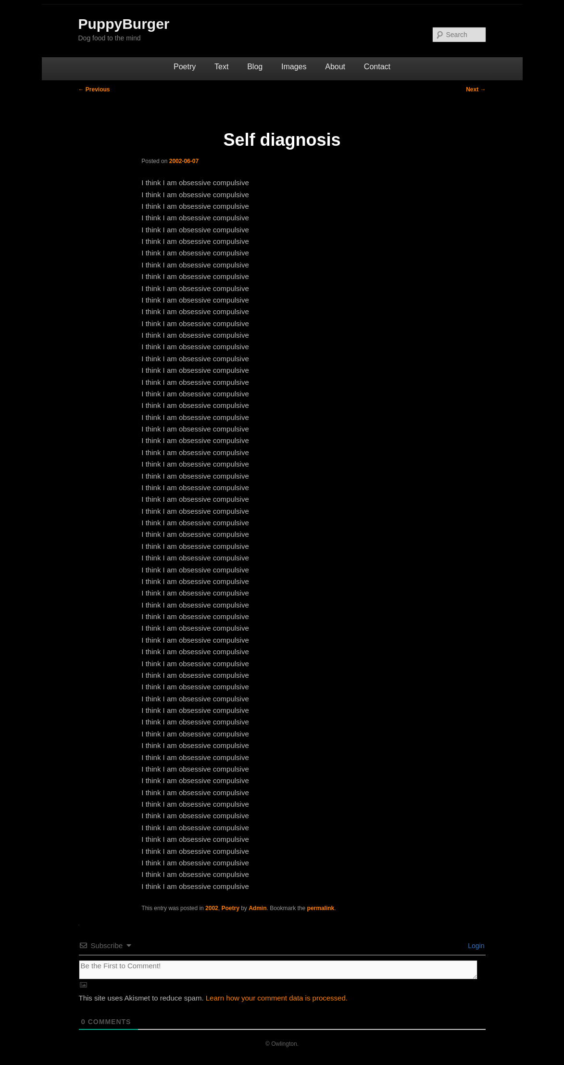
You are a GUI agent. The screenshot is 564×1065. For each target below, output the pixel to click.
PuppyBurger (124, 24)
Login (475, 946)
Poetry (185, 67)
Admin (257, 908)
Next (476, 89)
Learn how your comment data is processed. (277, 998)
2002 (211, 908)
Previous (94, 89)
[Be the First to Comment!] (278, 969)
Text (221, 67)
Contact (377, 67)
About (335, 67)
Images (293, 67)
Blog (255, 67)
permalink (321, 908)
